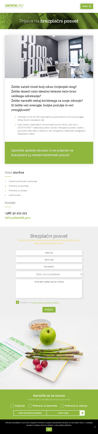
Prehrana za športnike (19, 185)
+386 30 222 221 (16, 213)
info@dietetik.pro (17, 218)
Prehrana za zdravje (18, 190)
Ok (49, 429)
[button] (87, 6)
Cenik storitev (15, 195)
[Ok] (95, 427)
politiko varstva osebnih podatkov (45, 302)
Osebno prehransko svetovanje (23, 181)
